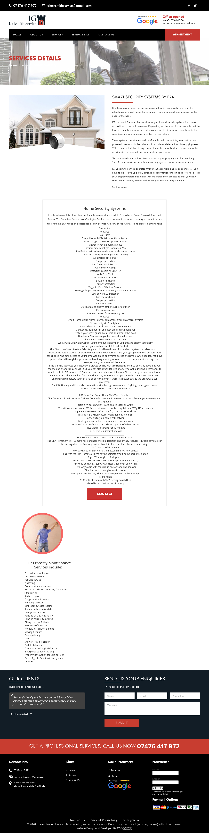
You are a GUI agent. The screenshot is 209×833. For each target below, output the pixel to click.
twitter (113, 776)
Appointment (182, 34)
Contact (105, 494)
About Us (36, 34)
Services (57, 34)
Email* (165, 781)
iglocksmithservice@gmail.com (67, 6)
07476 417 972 (23, 6)
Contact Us (106, 34)
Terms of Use (77, 820)
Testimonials (80, 34)
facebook (114, 770)
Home (17, 34)
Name (165, 771)
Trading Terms (131, 820)
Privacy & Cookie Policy (104, 820)
